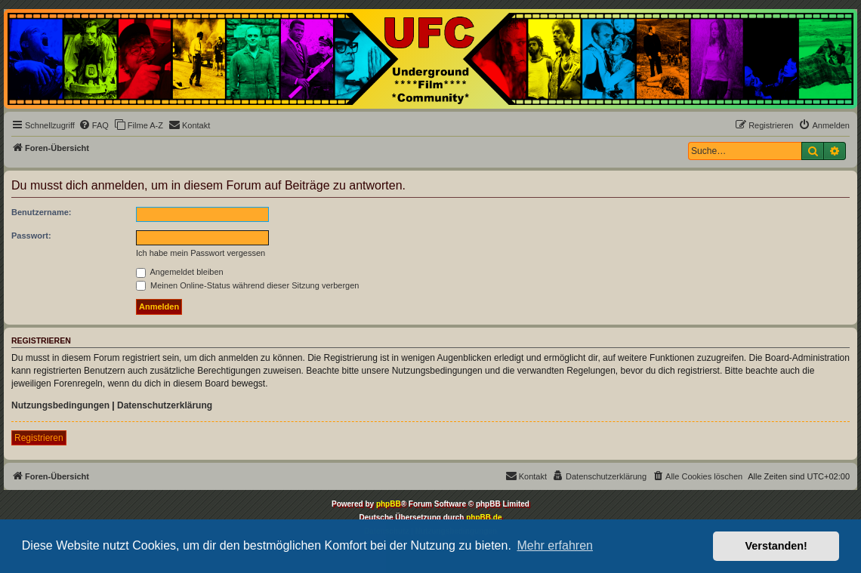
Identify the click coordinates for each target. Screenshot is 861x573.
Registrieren (38, 438)
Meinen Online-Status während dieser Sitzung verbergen (247, 285)
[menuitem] (94, 125)
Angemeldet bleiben (180, 271)
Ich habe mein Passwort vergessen (200, 252)
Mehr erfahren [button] (555, 545)
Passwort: (31, 235)
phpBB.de (483, 517)
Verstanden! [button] (776, 546)
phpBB (388, 504)
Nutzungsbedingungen (60, 405)
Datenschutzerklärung (164, 405)
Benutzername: (41, 212)
